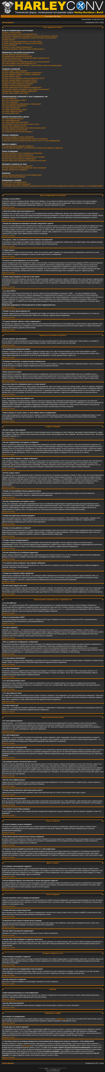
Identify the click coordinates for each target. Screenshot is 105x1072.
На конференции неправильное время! (17, 56)
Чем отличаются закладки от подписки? (17, 166)
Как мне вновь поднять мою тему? (15, 93)
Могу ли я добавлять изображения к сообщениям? (21, 104)
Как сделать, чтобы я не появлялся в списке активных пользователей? (29, 38)
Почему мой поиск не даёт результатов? (17, 155)
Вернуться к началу (8, 207)
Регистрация (49, 16)
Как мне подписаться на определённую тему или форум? (24, 168)
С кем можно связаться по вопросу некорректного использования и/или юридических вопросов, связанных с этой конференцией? (52, 186)
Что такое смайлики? (10, 102)
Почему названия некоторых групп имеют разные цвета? (24, 128)
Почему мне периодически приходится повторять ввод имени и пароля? (30, 36)
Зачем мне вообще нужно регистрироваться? (19, 34)
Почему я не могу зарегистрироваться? (17, 47)
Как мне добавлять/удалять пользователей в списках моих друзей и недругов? (32, 148)
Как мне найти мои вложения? (13, 177)
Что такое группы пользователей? (15, 122)
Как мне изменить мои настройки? (15, 54)
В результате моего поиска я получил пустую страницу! (23, 157)
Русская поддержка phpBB (52, 1070)
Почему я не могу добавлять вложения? (17, 84)
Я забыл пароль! (8, 40)
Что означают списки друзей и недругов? (18, 146)
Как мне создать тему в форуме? (15, 71)
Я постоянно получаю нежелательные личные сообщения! (24, 139)
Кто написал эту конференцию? (14, 182)
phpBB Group (61, 1019)
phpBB (46, 1068)
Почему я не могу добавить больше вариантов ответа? (23, 78)
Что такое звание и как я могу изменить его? (19, 64)
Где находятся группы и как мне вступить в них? (20, 124)
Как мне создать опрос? (11, 76)
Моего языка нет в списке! (12, 60)
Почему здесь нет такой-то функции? (16, 184)
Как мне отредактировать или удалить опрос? (20, 80)
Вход (59, 16)
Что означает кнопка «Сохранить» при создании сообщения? (25, 89)
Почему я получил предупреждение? (16, 86)
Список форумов (8, 22)
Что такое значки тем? (10, 113)
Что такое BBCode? (9, 98)
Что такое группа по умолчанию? (15, 130)
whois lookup (26, 1045)
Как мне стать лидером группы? (14, 126)
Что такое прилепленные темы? (14, 109)
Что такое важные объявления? (14, 106)
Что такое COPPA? (9, 45)
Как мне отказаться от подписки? (15, 170)
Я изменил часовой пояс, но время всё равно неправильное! (25, 58)
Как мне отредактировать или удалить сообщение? (22, 73)
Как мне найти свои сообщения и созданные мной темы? (24, 161)
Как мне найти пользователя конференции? (19, 159)
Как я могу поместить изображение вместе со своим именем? (26, 62)
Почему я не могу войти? (11, 32)
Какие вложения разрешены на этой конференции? (22, 175)
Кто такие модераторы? (11, 120)
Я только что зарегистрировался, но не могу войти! (22, 41)
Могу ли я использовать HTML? (14, 100)
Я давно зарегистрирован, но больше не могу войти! (22, 43)
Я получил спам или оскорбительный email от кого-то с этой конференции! (31, 141)
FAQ (55, 16)
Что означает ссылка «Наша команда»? (17, 132)
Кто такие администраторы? (13, 119)
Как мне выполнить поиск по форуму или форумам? (22, 153)
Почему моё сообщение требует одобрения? (19, 91)
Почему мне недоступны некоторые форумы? (20, 82)
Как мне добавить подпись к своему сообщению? (21, 74)
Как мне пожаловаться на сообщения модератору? (22, 87)
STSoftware (54, 1069)
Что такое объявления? (11, 108)
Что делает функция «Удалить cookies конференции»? (23, 49)
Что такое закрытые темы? (12, 111)
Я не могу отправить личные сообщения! (18, 137)
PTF (59, 1069)
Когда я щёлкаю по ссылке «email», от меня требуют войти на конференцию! (32, 65)
